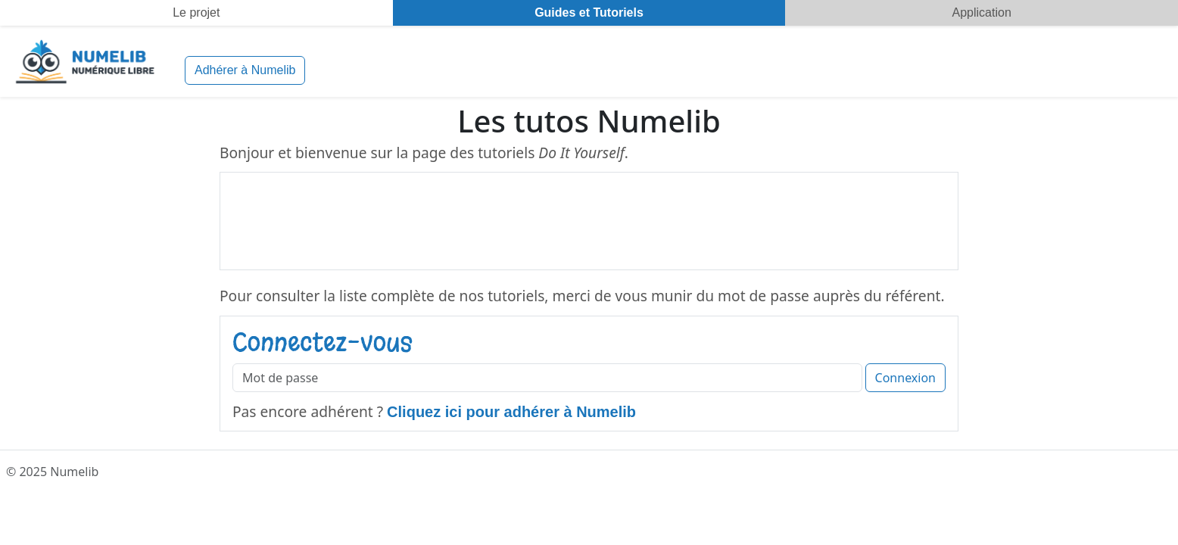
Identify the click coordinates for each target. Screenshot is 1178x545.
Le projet (196, 12)
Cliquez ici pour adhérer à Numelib (511, 411)
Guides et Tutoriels (589, 12)
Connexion (905, 377)
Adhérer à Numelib (245, 70)
